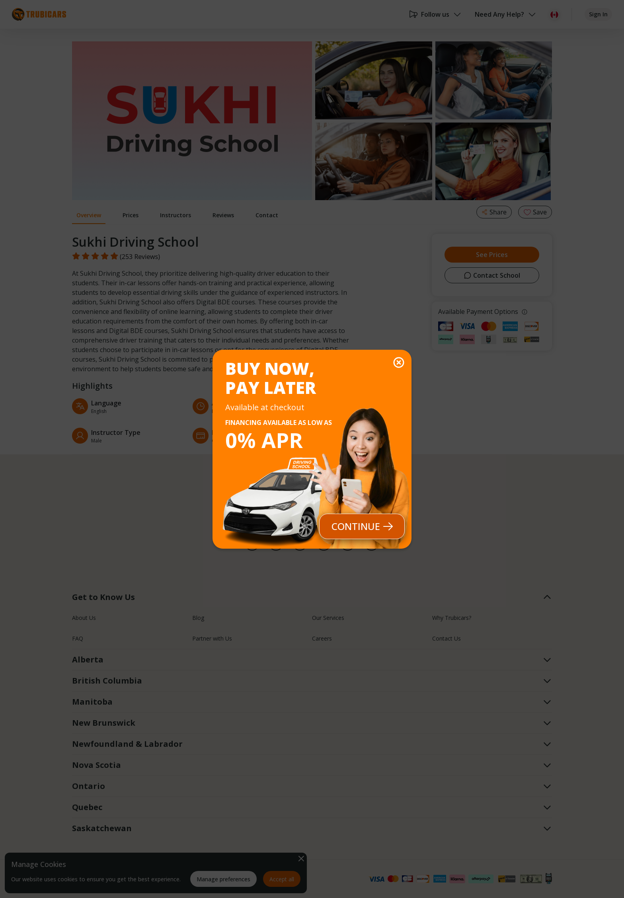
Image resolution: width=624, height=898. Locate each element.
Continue (362, 526)
